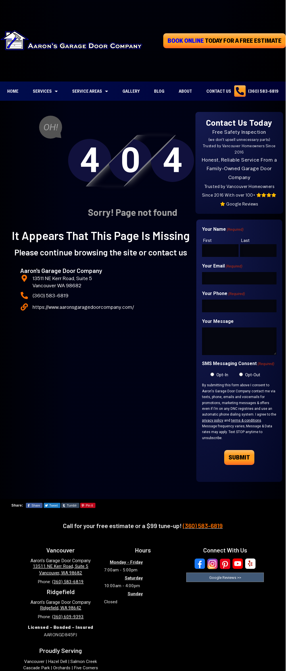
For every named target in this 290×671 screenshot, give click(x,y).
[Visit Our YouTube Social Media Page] (238, 563)
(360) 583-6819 (263, 91)
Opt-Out (252, 374)
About (185, 91)
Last (245, 240)
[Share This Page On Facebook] (34, 505)
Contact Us (218, 91)
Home (12, 91)
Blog (159, 91)
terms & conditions (246, 420)
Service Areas (87, 91)
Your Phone (223, 294)
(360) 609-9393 (68, 616)
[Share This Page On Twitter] (52, 505)
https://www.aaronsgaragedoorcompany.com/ (83, 307)
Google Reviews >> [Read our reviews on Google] (225, 577)
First (207, 240)
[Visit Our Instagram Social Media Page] (212, 563)
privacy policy (212, 420)
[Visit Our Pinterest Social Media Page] (225, 563)
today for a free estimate (224, 40)
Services (42, 91)
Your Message (218, 321)
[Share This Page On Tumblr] (70, 505)
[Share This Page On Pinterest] (87, 505)
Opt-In (222, 374)
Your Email (222, 266)
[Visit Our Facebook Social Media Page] (200, 563)
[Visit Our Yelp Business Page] (250, 563)
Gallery (131, 91)
